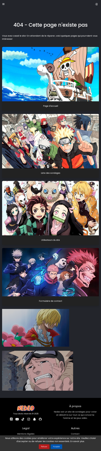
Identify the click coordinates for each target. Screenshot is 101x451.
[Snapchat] (34, 419)
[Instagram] (28, 419)
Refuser (44, 446)
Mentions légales (25, 433)
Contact (75, 433)
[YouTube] (17, 419)
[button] (3, 3)
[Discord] (11, 419)
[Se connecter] (96, 4)
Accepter (56, 446)
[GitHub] (40, 419)
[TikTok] (22, 419)
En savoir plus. (76, 441)
